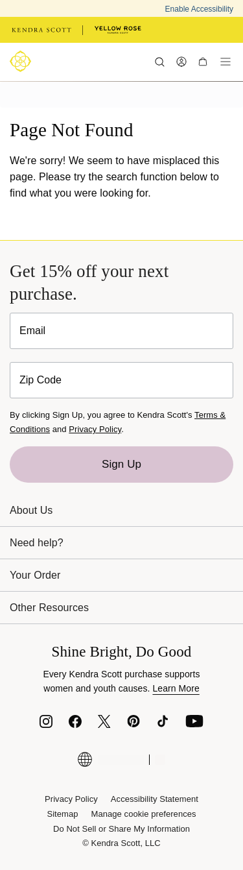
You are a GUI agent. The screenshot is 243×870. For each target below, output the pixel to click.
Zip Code (40, 379)
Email (32, 330)
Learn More (175, 688)
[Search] (159, 61)
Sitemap (62, 814)
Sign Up (121, 464)
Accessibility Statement (154, 799)
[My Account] (181, 61)
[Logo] (23, 61)
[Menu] (225, 61)
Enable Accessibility (199, 9)
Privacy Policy (95, 429)
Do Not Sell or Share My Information (121, 829)
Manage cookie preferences (143, 814)
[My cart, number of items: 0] (202, 61)
